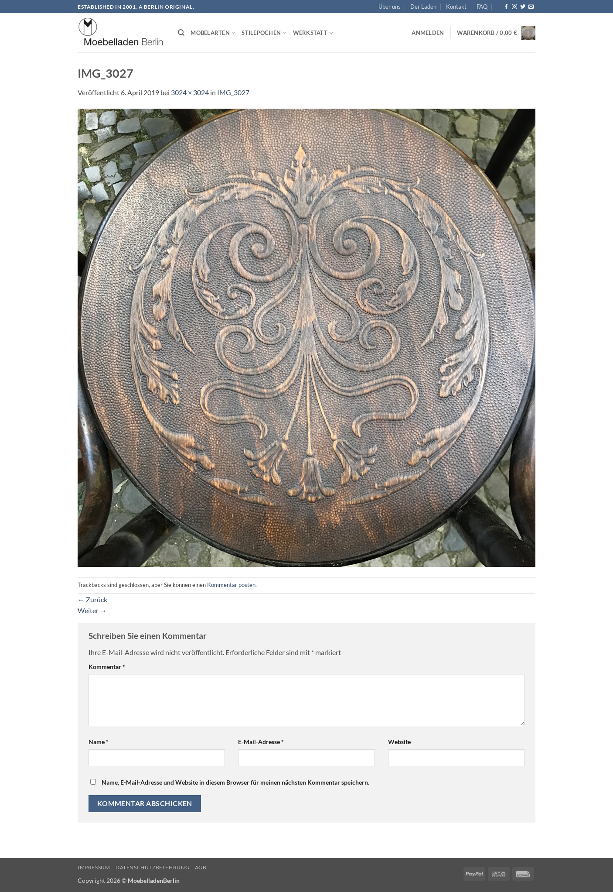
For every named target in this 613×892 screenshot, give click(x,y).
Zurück (92, 599)
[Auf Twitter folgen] (522, 7)
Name (99, 741)
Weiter (92, 610)
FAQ (482, 6)
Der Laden (423, 6)
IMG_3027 (233, 92)
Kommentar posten (231, 584)
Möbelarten (213, 33)
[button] (428, 32)
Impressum (94, 867)
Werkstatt (313, 33)
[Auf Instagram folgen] (514, 7)
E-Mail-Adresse (261, 741)
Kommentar (107, 666)
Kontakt (456, 6)
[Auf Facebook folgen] (506, 7)
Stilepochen (264, 33)
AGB (201, 867)
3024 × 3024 (190, 92)
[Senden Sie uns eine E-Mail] (531, 7)
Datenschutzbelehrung (152, 867)
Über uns (389, 6)
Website (399, 741)
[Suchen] (181, 32)
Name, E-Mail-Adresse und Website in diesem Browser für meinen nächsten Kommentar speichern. (235, 782)
